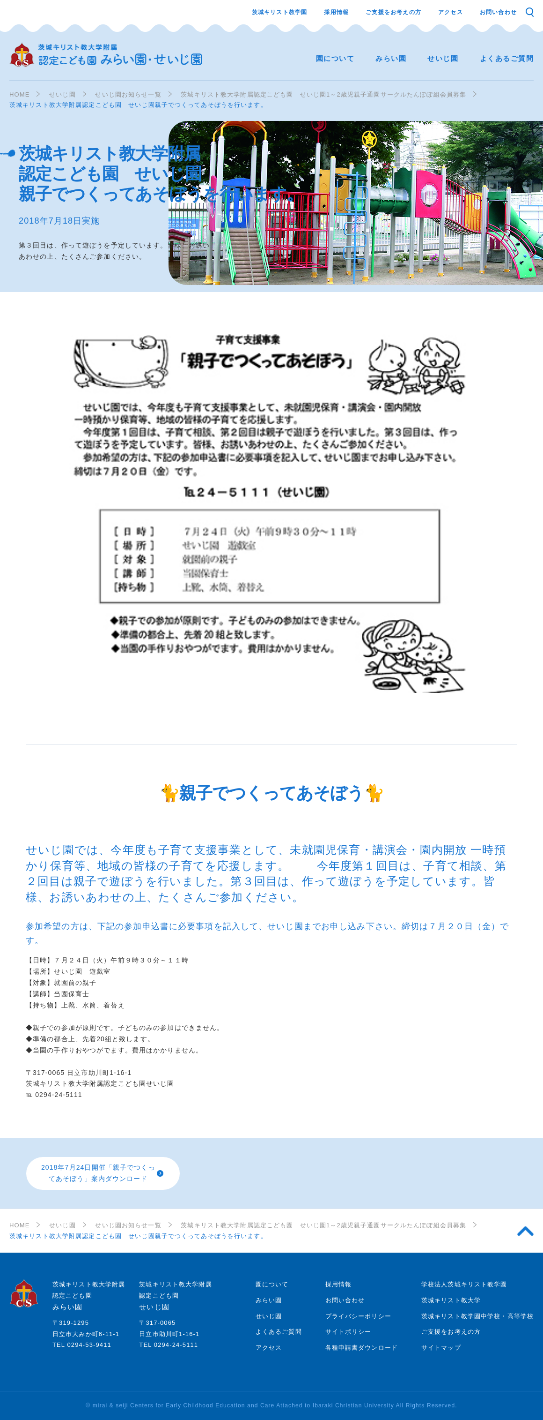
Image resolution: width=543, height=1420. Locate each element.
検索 (529, 12)
